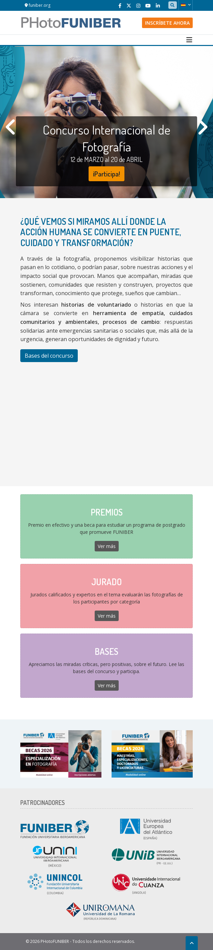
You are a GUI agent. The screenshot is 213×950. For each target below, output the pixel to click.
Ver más (107, 546)
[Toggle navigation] (189, 40)
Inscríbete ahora (167, 23)
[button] (185, 5)
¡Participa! (106, 173)
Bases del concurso (49, 355)
